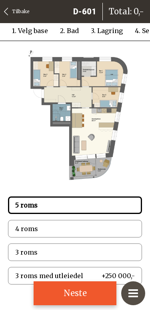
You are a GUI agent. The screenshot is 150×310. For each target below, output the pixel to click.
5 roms (26, 205)
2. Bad (69, 31)
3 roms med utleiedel (75, 276)
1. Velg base (30, 31)
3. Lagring (107, 31)
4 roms (26, 229)
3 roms (26, 252)
